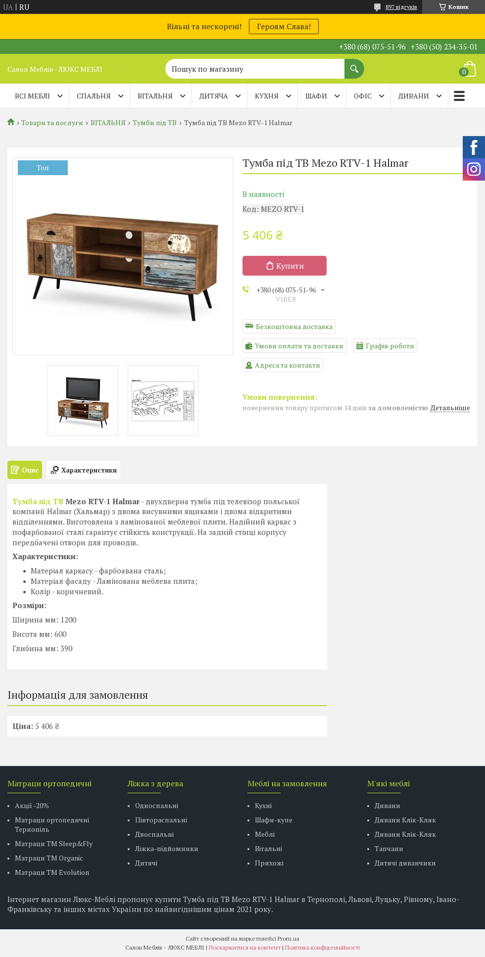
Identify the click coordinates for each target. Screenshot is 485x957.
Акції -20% (32, 805)
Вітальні (268, 848)
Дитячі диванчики (405, 862)
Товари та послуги (52, 122)
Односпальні (156, 805)
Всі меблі (32, 95)
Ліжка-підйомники (166, 848)
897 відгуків (401, 6)
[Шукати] (354, 64)
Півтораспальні (161, 819)
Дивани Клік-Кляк (405, 819)
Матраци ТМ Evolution (52, 872)
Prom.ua (288, 938)
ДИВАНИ (413, 95)
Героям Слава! (284, 26)
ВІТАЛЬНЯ (155, 95)
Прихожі (269, 862)
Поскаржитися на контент (245, 947)
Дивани (387, 805)
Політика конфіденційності (322, 947)
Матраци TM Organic (49, 857)
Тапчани (389, 848)
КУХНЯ (267, 95)
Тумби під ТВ (155, 122)
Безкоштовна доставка (294, 326)
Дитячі (146, 862)
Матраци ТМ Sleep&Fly (54, 843)
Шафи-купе (273, 819)
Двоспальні (154, 834)
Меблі (265, 834)
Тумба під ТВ (37, 501)
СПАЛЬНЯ (94, 95)
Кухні (263, 805)
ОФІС (363, 95)
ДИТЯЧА (213, 95)
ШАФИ (316, 95)
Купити (290, 265)
